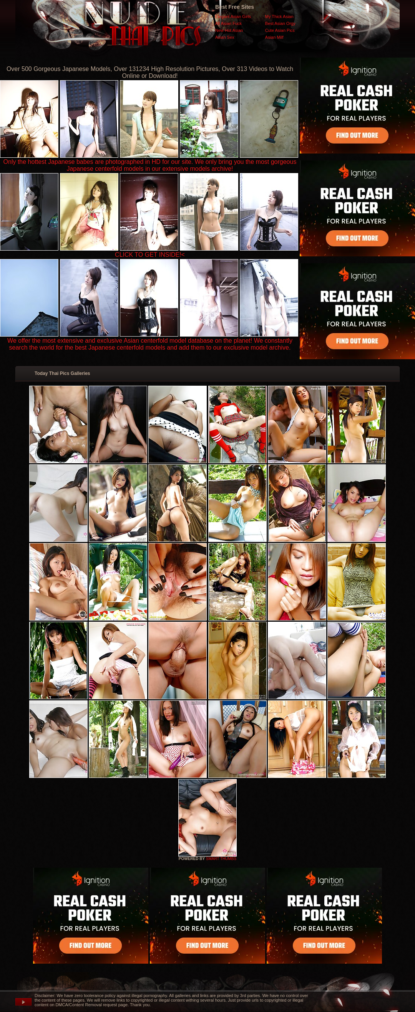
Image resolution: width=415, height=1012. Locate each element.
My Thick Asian (279, 16)
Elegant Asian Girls (233, 16)
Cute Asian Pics (280, 30)
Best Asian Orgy (280, 23)
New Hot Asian (229, 30)
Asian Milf (274, 37)
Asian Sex (224, 37)
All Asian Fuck (228, 23)
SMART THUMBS (221, 859)
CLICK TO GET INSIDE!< (150, 254)
